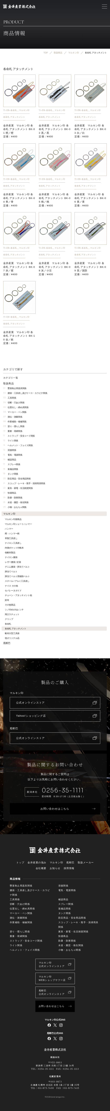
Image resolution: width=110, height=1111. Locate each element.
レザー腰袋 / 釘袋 (13, 562)
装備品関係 (10, 469)
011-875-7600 (46, 1088)
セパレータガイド (13, 590)
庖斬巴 (6, 643)
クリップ (9, 619)
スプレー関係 (11, 464)
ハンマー (9, 529)
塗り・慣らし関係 (13, 426)
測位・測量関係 (12, 417)
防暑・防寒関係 (12, 497)
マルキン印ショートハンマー (18, 524)
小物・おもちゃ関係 (14, 507)
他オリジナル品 (12, 638)
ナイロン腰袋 (11, 557)
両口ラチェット (12, 614)
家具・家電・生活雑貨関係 (18, 488)
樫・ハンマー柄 (12, 533)
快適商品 (9, 493)
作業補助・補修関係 (14, 421)
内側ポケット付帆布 (14, 548)
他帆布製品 (10, 552)
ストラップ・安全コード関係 (19, 436)
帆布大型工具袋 (12, 633)
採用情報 (69, 868)
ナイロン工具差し (13, 543)
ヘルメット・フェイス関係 (18, 445)
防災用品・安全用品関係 (17, 478)
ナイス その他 (11, 586)
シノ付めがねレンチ (14, 609)
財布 (7, 600)
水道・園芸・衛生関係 (16, 502)
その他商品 (10, 605)
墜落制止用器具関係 (14, 388)
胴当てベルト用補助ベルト (17, 576)
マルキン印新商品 (13, 519)
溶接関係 (9, 450)
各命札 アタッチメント (14, 117)
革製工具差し (11, 538)
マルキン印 (9, 513)
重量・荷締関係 (12, 431)
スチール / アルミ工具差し (17, 581)
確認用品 (9, 459)
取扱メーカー (86, 862)
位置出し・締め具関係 (16, 407)
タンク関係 (10, 474)
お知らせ (55, 868)
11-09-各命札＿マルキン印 (16, 110)
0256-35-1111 (63, 790)
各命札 (8, 624)
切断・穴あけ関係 (13, 402)
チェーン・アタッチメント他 (18, 595)
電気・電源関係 (12, 455)
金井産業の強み (37, 862)
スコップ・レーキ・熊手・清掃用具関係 (24, 483)
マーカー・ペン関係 (14, 412)
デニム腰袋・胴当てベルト (17, 567)
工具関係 (9, 398)
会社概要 (41, 868)
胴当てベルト (11, 571)
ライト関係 (10, 440)
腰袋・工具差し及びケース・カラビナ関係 (25, 393)
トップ (20, 862)
